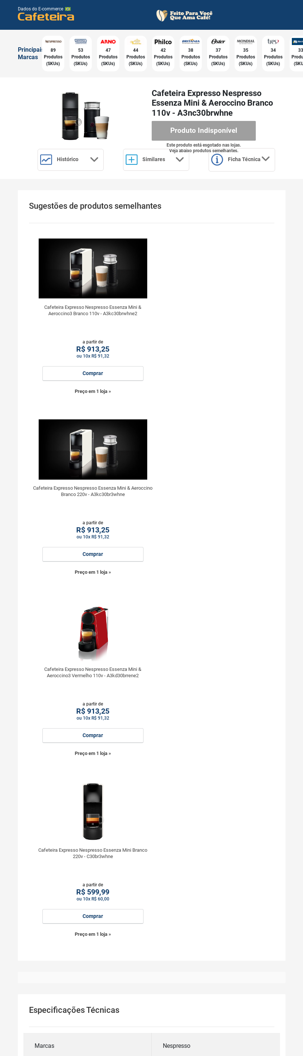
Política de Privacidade (110, 1048)
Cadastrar (151, 1000)
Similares (157, 159)
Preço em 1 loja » (90, 421)
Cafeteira (46, 16)
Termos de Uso (62, 1048)
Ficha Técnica (70, 190)
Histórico (70, 159)
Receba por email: (151, 930)
